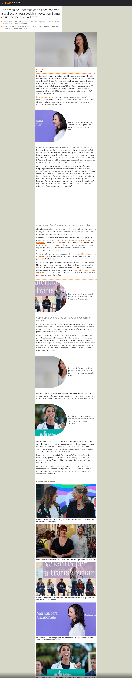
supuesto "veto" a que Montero (51, 245)
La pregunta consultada (44, 97)
